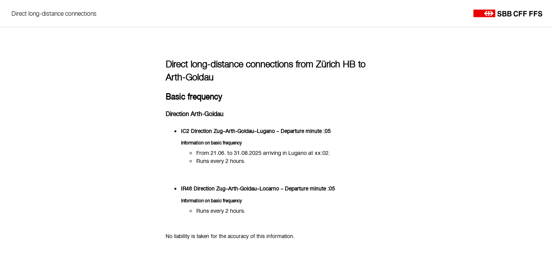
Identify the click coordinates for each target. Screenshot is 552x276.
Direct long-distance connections (54, 13)
